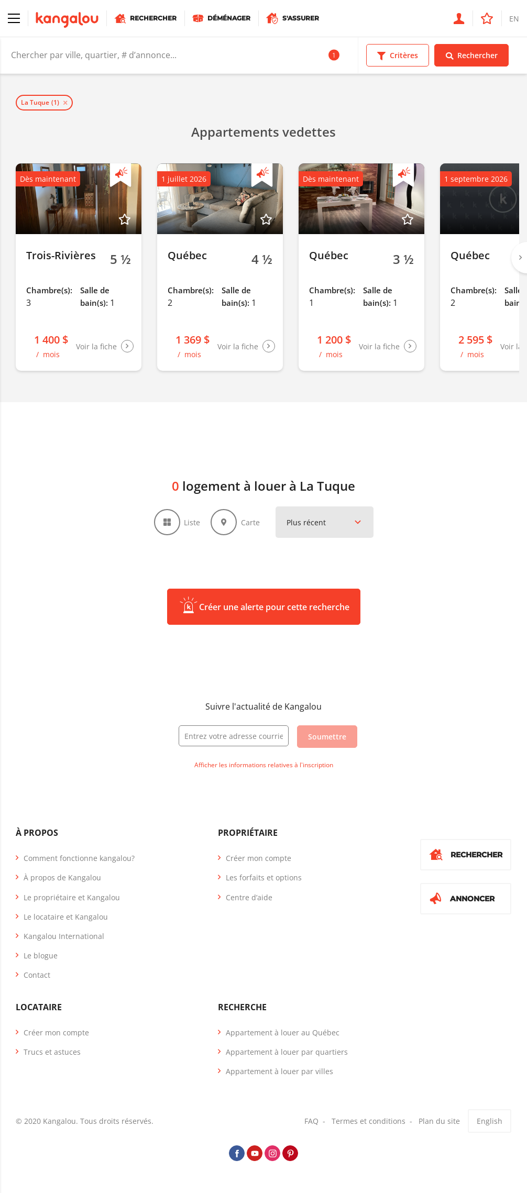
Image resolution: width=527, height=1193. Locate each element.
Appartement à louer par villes (279, 1071)
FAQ (311, 1121)
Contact (37, 975)
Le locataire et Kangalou (66, 917)
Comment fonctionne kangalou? (79, 858)
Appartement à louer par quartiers (287, 1052)
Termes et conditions (368, 1121)
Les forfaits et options (264, 877)
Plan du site (439, 1121)
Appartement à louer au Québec (282, 1032)
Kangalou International (64, 936)
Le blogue (41, 955)
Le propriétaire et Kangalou (72, 897)
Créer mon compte (258, 858)
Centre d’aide (249, 897)
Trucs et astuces (52, 1052)
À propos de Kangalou (62, 877)
